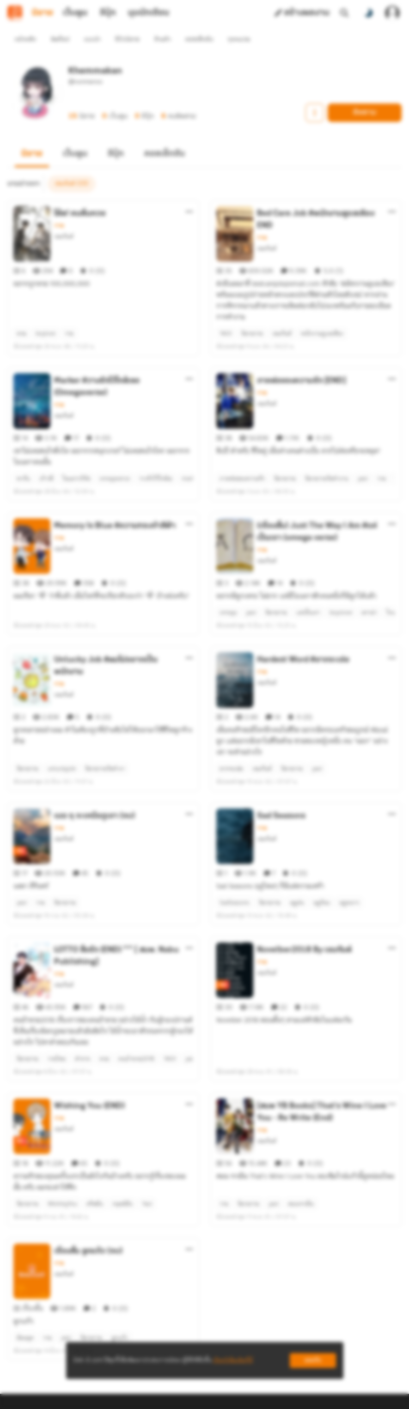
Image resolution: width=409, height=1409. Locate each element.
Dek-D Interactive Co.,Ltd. (173, 1394)
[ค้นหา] (344, 13)
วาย (59, 209)
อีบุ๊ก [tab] (108, 13)
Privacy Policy (271, 1394)
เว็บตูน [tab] (75, 13)
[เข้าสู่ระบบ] (392, 13)
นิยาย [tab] (42, 13)
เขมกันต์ (63, 219)
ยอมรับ (313, 1360)
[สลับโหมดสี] (368, 13)
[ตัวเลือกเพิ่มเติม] (189, 194)
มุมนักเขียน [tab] (148, 13)
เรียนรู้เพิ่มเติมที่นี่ (233, 1360)
